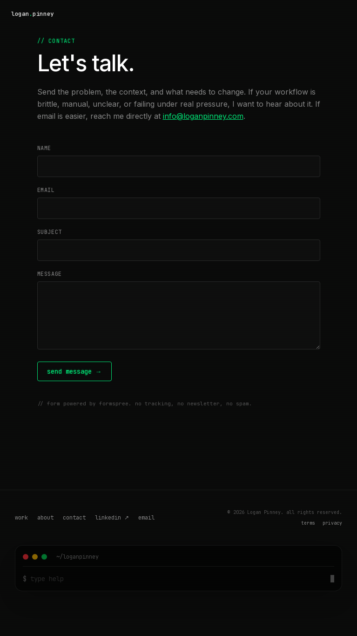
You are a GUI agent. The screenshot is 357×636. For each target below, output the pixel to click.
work (21, 517)
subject (49, 232)
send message (74, 371)
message (49, 274)
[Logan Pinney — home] (32, 14)
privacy (332, 523)
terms (308, 523)
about (45, 517)
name (44, 148)
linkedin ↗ (112, 517)
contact (74, 517)
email (46, 190)
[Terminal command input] (178, 578)
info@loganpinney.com (203, 116)
